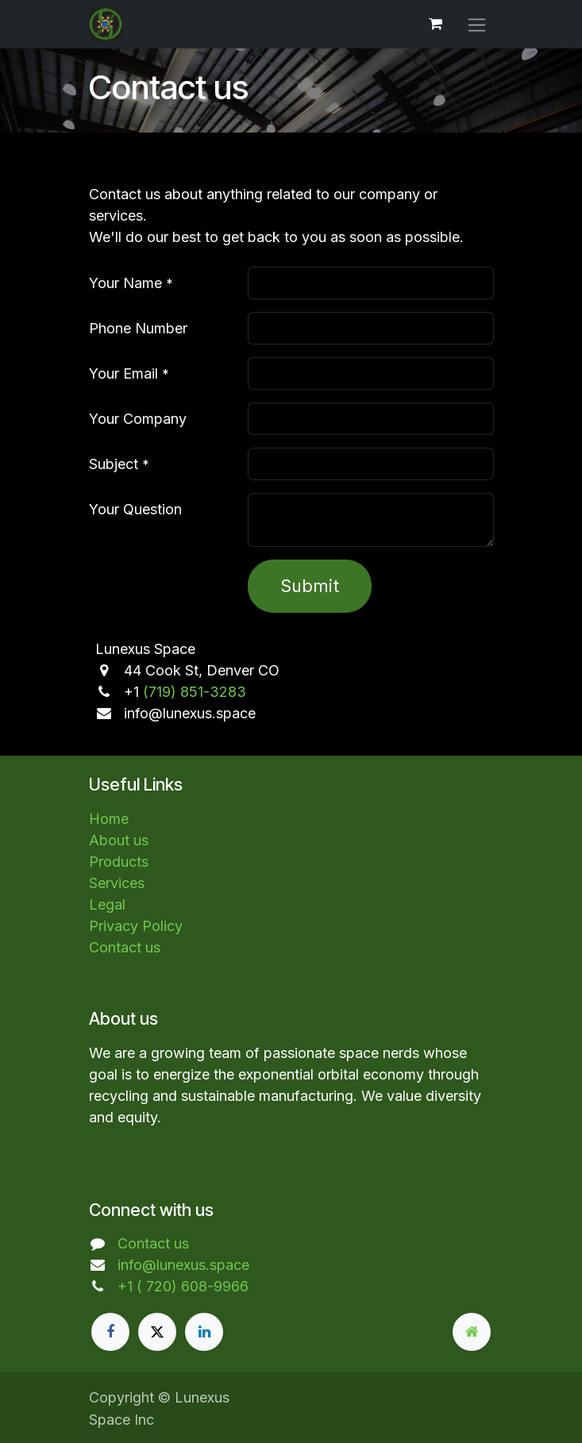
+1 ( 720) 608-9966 (183, 1286)
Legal (107, 904)
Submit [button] (309, 585)
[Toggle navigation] (477, 24)
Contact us (124, 947)
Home (109, 818)
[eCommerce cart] (435, 23)
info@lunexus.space (183, 1264)
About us (118, 840)
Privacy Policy (136, 926)
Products (118, 861)
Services (117, 883)
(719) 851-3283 (194, 691)
